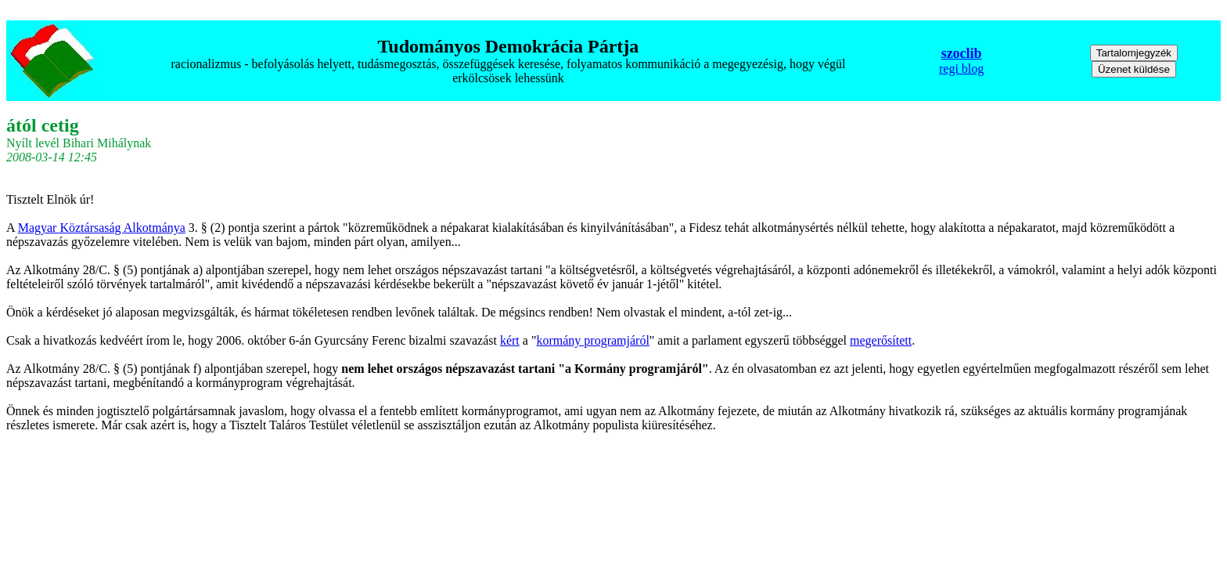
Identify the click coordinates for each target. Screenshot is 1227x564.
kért (510, 340)
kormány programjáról (592, 340)
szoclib (961, 53)
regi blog (961, 68)
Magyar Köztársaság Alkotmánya (101, 227)
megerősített (881, 340)
